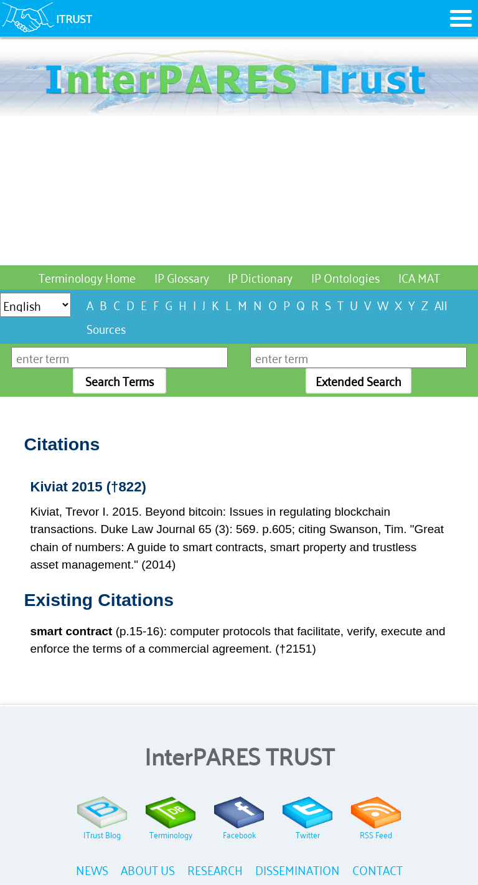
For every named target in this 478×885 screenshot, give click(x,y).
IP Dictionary (260, 277)
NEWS (92, 869)
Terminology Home (87, 277)
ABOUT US (148, 869)
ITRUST (74, 18)
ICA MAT (419, 277)
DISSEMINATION (297, 869)
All (441, 304)
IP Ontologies (345, 277)
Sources (106, 328)
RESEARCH (215, 869)
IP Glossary (181, 277)
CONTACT (377, 869)
